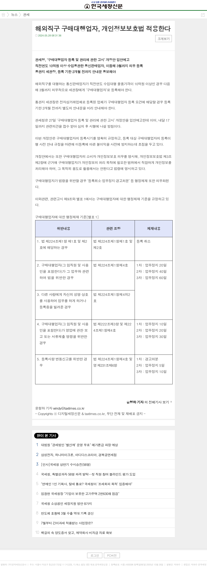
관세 (26, 14)
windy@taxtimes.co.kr (68, 408)
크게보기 (163, 38)
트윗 (46, 43)
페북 (38, 43)
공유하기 (203, 15)
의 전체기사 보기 (147, 402)
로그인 (94, 555)
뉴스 (14, 14)
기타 (63, 43)
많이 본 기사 (46, 435)
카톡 (54, 43)
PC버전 (112, 555)
